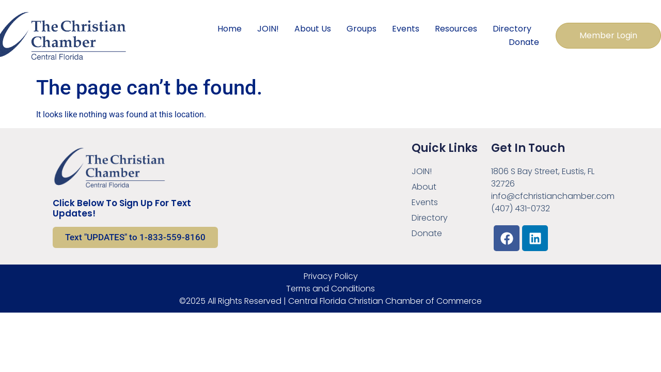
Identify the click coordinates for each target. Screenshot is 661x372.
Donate (524, 42)
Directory (512, 29)
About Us (312, 29)
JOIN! (268, 29)
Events (405, 29)
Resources (456, 29)
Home (229, 29)
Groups (361, 29)
